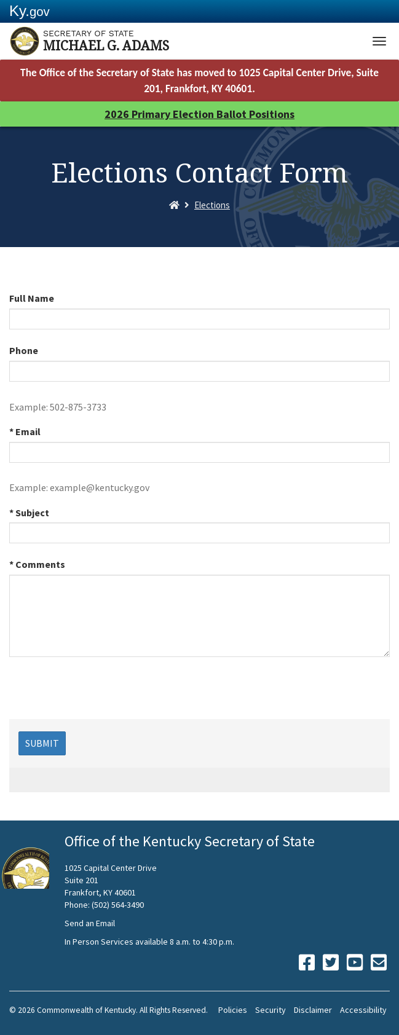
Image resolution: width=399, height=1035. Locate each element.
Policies (232, 1009)
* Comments (37, 564)
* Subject (29, 512)
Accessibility (363, 1009)
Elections (212, 205)
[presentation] (102, 695)
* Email (25, 431)
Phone (23, 350)
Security (270, 1009)
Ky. (29, 10)
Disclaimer (313, 1009)
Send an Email (90, 923)
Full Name (31, 298)
